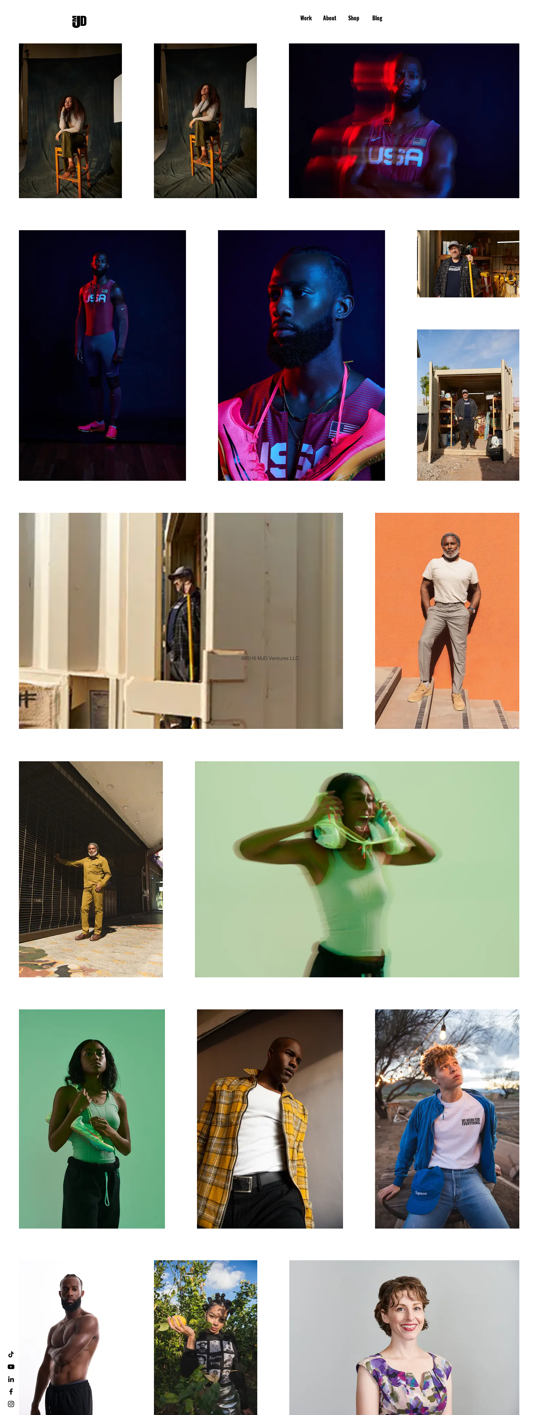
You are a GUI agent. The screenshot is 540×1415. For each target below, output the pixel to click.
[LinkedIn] (11, 1379)
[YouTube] (11, 1367)
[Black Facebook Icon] (11, 1391)
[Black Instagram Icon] (11, 1404)
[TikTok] (11, 1354)
